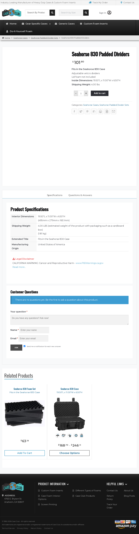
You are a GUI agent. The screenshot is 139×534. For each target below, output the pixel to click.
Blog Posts (129, 496)
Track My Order (98, 2)
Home (7, 38)
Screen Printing (49, 504)
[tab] (55, 195)
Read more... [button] (19, 267)
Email (14, 338)
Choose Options (69, 453)
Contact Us (127, 2)
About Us (128, 490)
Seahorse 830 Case (70, 388)
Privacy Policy (22, 528)
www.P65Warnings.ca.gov (89, 263)
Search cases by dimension (86, 13)
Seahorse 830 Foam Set (25, 388)
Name (14, 330)
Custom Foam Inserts (52, 490)
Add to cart (99, 93)
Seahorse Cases (20, 38)
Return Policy (36, 528)
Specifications (54, 195)
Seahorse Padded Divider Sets (44, 38)
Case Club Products (85, 496)
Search (52, 13)
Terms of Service (8, 528)
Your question (18, 311)
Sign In (105, 13)
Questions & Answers (80, 195)
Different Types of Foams (88, 490)
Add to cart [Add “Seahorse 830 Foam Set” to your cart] (24, 453)
